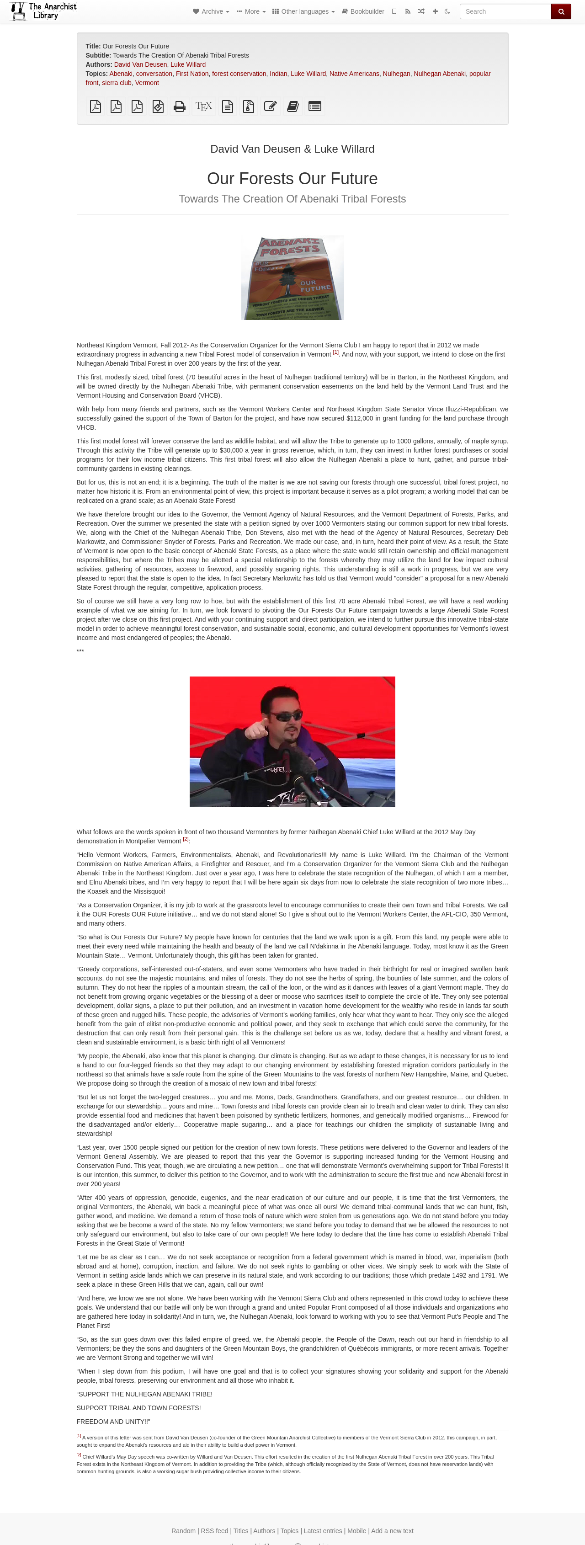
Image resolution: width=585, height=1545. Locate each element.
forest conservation (239, 73)
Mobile (356, 1530)
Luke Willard (188, 64)
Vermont (147, 82)
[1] (336, 352)
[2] (185, 839)
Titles (241, 1530)
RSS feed (215, 1530)
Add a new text (392, 1530)
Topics (290, 1530)
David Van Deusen (140, 64)
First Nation (192, 73)
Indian (278, 73)
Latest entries (323, 1530)
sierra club (117, 82)
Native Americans (354, 73)
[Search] (506, 11)
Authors (264, 1530)
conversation (154, 73)
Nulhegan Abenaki (440, 73)
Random (183, 1530)
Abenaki (121, 73)
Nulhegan (396, 73)
